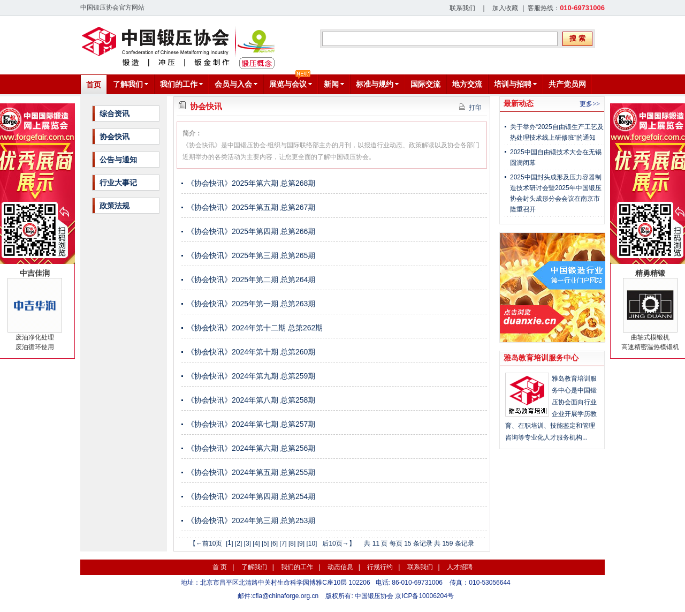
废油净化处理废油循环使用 (34, 310)
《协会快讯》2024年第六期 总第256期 (251, 448)
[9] (301, 543)
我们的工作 (297, 567)
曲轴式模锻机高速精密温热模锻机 (650, 310)
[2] (238, 543)
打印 (470, 107)
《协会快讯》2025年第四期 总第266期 (251, 231)
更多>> (590, 104)
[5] (265, 543)
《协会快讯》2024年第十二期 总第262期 (255, 327)
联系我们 (462, 8)
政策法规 (115, 205)
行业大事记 (118, 182)
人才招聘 (460, 567)
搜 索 (577, 38)
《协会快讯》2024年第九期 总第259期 (251, 376)
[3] (247, 543)
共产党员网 (567, 84)
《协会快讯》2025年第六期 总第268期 (251, 183)
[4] (256, 543)
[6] (274, 543)
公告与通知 (118, 159)
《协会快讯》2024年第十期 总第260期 (251, 351)
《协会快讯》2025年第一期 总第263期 (251, 303)
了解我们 (254, 567)
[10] (311, 543)
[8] (291, 543)
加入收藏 (505, 8)
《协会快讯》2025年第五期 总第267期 (251, 207)
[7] (282, 543)
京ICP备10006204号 (424, 596)
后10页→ (335, 543)
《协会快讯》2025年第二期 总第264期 (251, 279)
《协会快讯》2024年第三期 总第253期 (251, 520)
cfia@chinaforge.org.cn (286, 596)
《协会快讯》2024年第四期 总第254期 (251, 496)
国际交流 (425, 84)
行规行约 (380, 567)
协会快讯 (115, 136)
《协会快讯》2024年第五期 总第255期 (251, 472)
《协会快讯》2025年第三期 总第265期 (251, 255)
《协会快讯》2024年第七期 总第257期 (251, 424)
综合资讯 (115, 113)
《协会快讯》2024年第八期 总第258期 (251, 400)
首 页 (219, 567)
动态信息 (340, 567)
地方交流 (467, 84)
